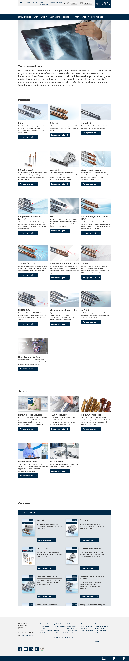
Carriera (35, 2)
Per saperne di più (28, 137)
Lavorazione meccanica (73, 628)
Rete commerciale (44, 3)
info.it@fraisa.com (27, 636)
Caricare (99, 16)
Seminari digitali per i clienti (101, 636)
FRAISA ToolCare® (100, 628)
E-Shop (43, 16)
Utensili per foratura (87, 630)
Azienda (28, 2)
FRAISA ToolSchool (100, 633)
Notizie (52, 2)
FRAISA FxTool (99, 639)
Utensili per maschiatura (88, 633)
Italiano (88, 3)
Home (22, 2)
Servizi (83, 16)
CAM (36, 16)
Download (46, 631)
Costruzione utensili (72, 626)
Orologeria (70, 633)
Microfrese (84, 628)
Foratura (55, 628)
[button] (72, 3)
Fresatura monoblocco (59, 626)
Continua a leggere (46, 540)
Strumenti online (25, 16)
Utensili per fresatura (87, 626)
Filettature (56, 630)
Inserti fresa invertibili (59, 633)
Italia (74, 3)
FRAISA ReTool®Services (101, 626)
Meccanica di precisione (73, 635)
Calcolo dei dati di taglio (60, 635)
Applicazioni (67, 16)
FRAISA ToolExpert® (45, 626)
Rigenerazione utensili (59, 637)
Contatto (59, 2)
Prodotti (91, 16)
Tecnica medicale (72, 630)
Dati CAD (42, 628)
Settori (76, 16)
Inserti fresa (84, 635)
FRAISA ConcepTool (100, 630)
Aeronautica (70, 637)
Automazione (54, 16)
